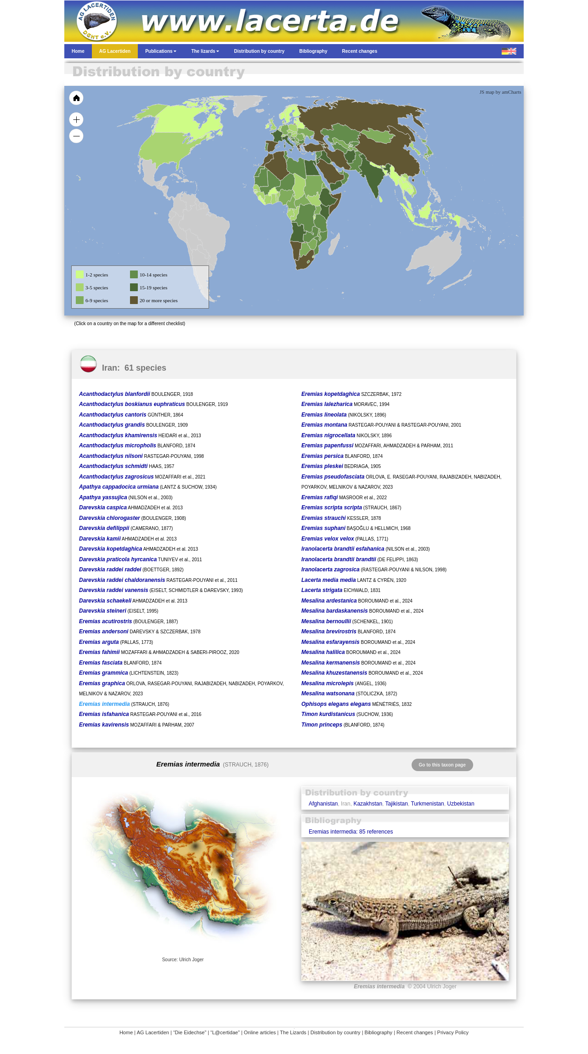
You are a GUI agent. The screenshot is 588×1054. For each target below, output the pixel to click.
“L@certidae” (225, 1032)
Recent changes (414, 1032)
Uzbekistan (460, 803)
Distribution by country (336, 1032)
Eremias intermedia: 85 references (351, 832)
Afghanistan (323, 803)
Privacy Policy (453, 1032)
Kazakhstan (367, 803)
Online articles (260, 1032)
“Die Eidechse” (189, 1032)
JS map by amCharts (500, 92)
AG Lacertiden (153, 1032)
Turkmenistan (427, 803)
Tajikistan (396, 803)
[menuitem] (341, 172)
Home (126, 1032)
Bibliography (379, 1032)
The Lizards (293, 1032)
